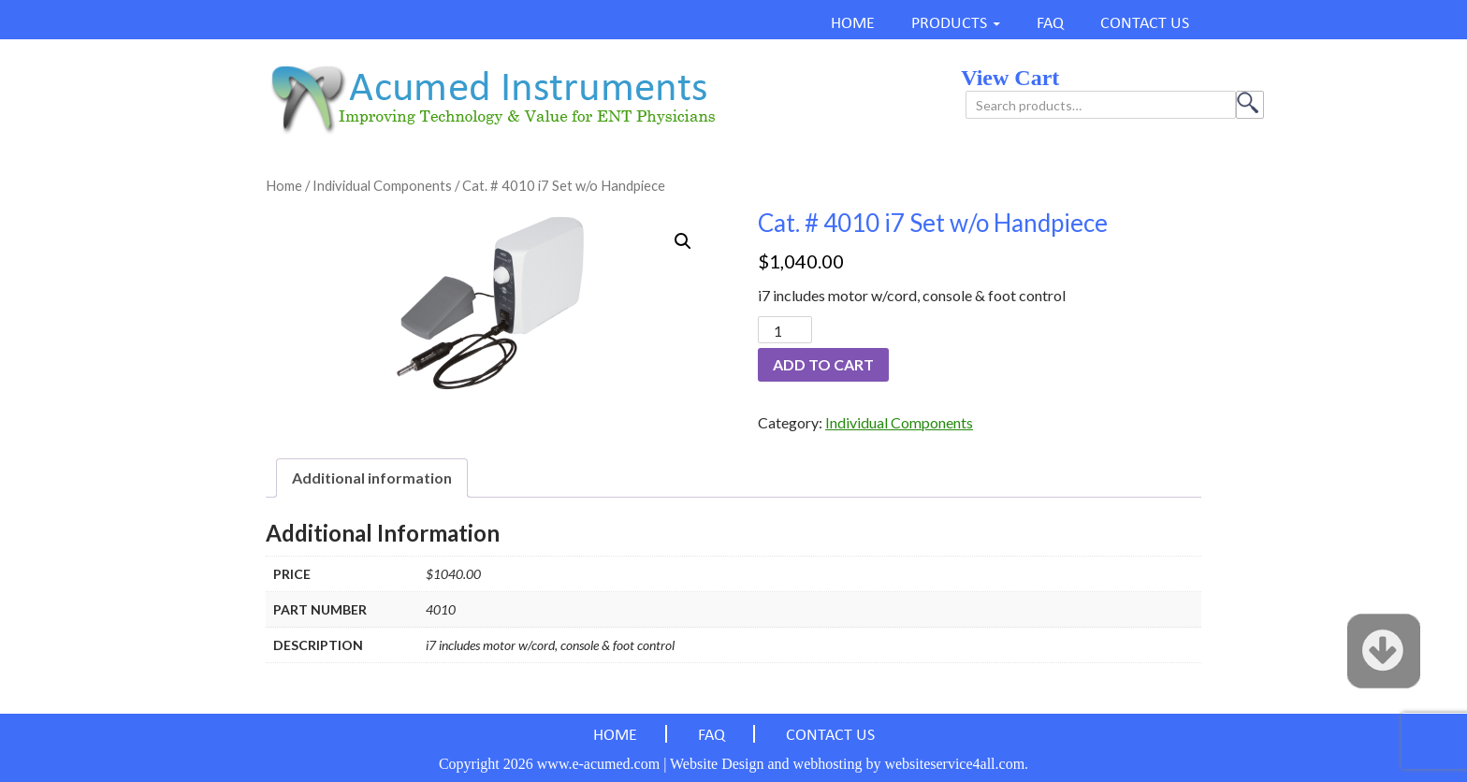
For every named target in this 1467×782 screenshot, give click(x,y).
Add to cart (823, 364)
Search (1250, 105)
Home (284, 185)
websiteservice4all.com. (956, 764)
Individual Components (382, 185)
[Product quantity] (785, 329)
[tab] (372, 478)
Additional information (372, 477)
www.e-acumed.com (598, 764)
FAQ (1050, 24)
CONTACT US (1144, 24)
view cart (1010, 77)
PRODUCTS (949, 24)
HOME (853, 24)
